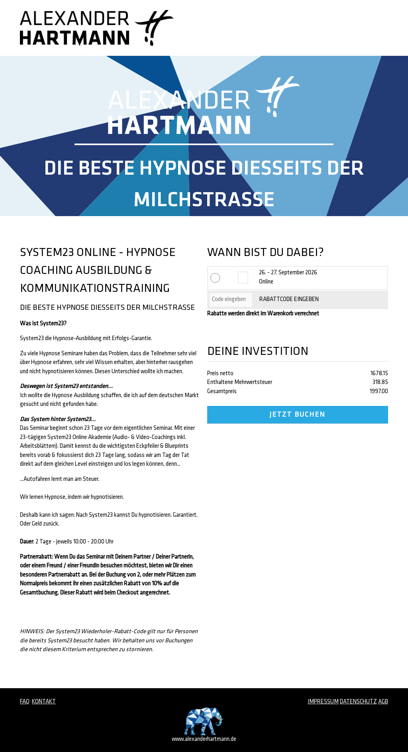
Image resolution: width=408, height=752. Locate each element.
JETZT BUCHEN (297, 415)
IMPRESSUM (323, 702)
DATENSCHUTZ (358, 702)
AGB (383, 702)
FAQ (24, 702)
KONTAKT (44, 702)
